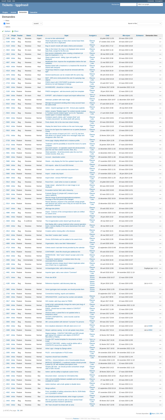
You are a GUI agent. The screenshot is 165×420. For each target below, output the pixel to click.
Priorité (40, 35)
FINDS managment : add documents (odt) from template (64, 91)
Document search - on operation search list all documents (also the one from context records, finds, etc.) (65, 149)
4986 (8, 213)
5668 (8, 169)
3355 (8, 353)
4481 (8, 272)
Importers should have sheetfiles (56, 357)
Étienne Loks (92, 42)
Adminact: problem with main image (57, 100)
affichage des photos (52, 208)
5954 (8, 108)
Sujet (66, 35)
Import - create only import (54, 174)
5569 (8, 186)
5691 (8, 153)
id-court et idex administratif (54, 38)
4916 (8, 380)
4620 (8, 67)
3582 (8, 309)
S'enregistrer (159, 1)
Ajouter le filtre (132, 23)
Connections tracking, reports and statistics (60, 294)
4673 (8, 252)
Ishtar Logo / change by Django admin (58, 348)
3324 (8, 360)
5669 (8, 165)
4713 (8, 248)
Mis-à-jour (126, 35)
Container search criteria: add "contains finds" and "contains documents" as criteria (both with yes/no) (62, 118)
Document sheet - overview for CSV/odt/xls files (61, 376)
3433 (8, 348)
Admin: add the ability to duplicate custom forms (61, 372)
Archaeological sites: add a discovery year (59, 268)
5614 (8, 182)
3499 (8, 330)
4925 (8, 226)
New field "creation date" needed (56, 235)
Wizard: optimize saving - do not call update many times (64, 330)
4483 (8, 268)
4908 (8, 58)
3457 (8, 335)
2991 (8, 363)
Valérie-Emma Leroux (92, 277)
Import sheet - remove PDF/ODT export (58, 178)
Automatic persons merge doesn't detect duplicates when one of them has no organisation (65, 264)
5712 (8, 145)
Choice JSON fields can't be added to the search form (63, 239)
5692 (8, 149)
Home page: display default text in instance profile (62, 140)
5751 (8, 135)
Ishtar (13, 38)
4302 (8, 392)
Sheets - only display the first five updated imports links (64, 161)
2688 (8, 368)
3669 (8, 397)
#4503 (156, 268)
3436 (8, 344)
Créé (107, 35)
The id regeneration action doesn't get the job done (62, 221)
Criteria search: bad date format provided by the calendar (65, 248)
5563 (8, 194)
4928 (8, 221)
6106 (8, 100)
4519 (8, 71)
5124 (8, 46)
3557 (8, 313)
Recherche (115, 4)
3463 (8, 87)
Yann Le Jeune (92, 95)
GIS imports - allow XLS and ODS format (59, 165)
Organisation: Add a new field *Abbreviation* (60, 243)
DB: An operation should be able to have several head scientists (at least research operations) (63, 401)
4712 (8, 388)
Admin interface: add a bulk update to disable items (62, 384)
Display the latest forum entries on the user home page (64, 126)
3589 (8, 305)
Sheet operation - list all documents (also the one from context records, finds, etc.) (63, 153)
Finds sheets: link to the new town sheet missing (62, 122)
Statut (8, 23)
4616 (8, 256)
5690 (8, 376)
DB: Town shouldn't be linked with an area (59, 405)
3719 (8, 83)
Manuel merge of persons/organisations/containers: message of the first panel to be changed (63, 198)
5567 (8, 190)
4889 (8, 243)
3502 (8, 326)
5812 (8, 126)
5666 (8, 174)
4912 (8, 235)
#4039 (150, 283)
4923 (8, 54)
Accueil (4, 1)
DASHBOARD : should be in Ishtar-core (59, 87)
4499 (8, 264)
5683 (8, 157)
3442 (8, 405)
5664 (8, 178)
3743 (8, 294)
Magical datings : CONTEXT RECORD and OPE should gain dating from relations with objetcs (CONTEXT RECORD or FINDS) (64, 335)
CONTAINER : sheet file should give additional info (62, 252)
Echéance (139, 35)
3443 (8, 401)
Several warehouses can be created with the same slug (64, 75)
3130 (8, 91)
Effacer (16, 31)
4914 (8, 231)
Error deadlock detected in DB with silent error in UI (63, 326)
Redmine (76, 418)
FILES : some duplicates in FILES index (59, 353)
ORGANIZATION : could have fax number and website (64, 297)
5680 (8, 161)
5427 (8, 208)
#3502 (150, 330)
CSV (157, 413)
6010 (8, 104)
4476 (8, 75)
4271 (8, 277)
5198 (8, 42)
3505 (8, 322)
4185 (8, 283)
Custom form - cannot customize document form (61, 169)
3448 (8, 340)
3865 (8, 289)
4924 (8, 50)
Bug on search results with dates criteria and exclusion (64, 46)
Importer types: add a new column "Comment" (61, 272)
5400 (8, 38)
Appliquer (8, 31)
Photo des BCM (50, 277)
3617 (8, 301)
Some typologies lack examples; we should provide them (64, 289)
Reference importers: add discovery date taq (60, 283)
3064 (8, 95)
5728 (8, 140)
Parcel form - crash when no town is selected (60, 182)
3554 (8, 318)
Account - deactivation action (55, 157)
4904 (8, 239)
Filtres (7, 20)
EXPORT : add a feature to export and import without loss (65, 95)
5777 (8, 372)
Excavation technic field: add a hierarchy (59, 190)
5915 (8, 113)
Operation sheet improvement (55, 217)
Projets (9, 1)
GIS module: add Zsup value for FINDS (58, 301)
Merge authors (50, 388)
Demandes (23, 12)
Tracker (20, 35)
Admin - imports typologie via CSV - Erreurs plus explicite (65, 108)
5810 (8, 130)
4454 (8, 79)
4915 (8, 384)
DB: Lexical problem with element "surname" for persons (64, 322)
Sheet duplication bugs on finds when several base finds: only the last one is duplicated (64, 42)
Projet (13, 35)
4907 (8, 62)
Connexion (151, 1)
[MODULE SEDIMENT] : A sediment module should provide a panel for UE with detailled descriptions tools (65, 363)
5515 (8, 198)
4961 (8, 217)
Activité (13, 12)
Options (7, 27)
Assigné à (92, 35)
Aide (13, 1)
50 (18, 410)
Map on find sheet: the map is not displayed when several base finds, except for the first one (65, 50)
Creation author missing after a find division (60, 231)
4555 (8, 260)
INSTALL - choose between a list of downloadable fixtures (65, 360)
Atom (153, 413)
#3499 (150, 326)
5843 (8, 118)
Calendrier (33, 12)
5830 (8, 122)
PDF (161, 413)
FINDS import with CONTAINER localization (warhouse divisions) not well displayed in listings (64, 83)
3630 (8, 297)
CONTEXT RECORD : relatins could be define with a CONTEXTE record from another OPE (63, 344)
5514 (8, 203)
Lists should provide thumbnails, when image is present (64, 397)
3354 (8, 357)
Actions (160, 38)
